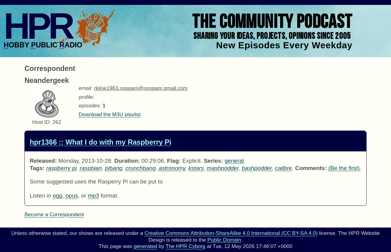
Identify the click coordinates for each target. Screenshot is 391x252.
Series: (213, 161)
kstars (196, 168)
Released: (43, 161)
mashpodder (223, 168)
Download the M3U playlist (110, 114)
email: (86, 88)
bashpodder (257, 168)
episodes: (90, 106)
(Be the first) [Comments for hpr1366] (344, 168)
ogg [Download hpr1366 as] (57, 195)
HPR (37, 26)
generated (145, 246)
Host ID (40, 122)
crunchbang (140, 168)
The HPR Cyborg (185, 246)
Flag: (174, 161)
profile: (86, 97)
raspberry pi (61, 168)
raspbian (91, 168)
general (234, 161)
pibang (113, 168)
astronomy (172, 168)
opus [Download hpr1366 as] (71, 195)
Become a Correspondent (54, 214)
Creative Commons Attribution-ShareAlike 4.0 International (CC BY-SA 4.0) (230, 233)
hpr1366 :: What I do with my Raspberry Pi (100, 142)
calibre (283, 168)
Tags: (37, 168)
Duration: (127, 161)
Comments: (311, 168)
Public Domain (224, 240)
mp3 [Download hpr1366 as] (93, 195)
